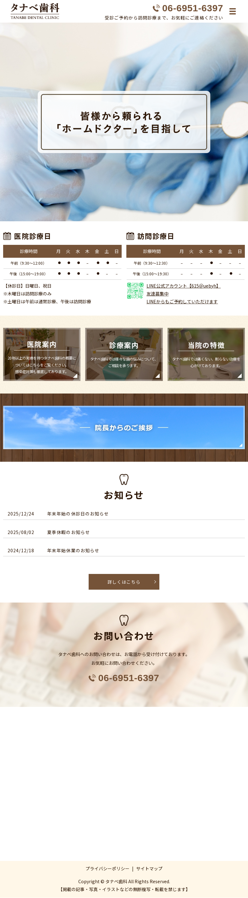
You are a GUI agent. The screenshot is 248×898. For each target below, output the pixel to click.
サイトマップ (149, 868)
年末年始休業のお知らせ (73, 551)
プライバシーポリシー (107, 868)
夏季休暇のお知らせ (68, 532)
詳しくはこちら (124, 582)
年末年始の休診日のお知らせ (78, 514)
